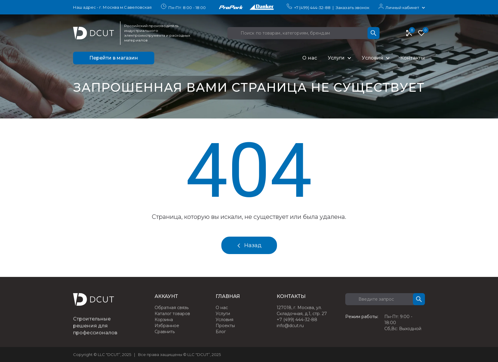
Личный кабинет (402, 7)
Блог (221, 331)
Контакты (412, 58)
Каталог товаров (172, 313)
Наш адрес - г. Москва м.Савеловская (112, 7)
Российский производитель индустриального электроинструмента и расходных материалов (157, 32)
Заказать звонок (353, 7)
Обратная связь (172, 307)
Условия (372, 58)
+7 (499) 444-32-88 (312, 7)
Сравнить (165, 331)
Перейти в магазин (113, 58)
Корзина (164, 319)
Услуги (336, 58)
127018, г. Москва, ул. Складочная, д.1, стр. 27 (302, 310)
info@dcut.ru (290, 325)
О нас (309, 58)
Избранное (167, 325)
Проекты (225, 325)
